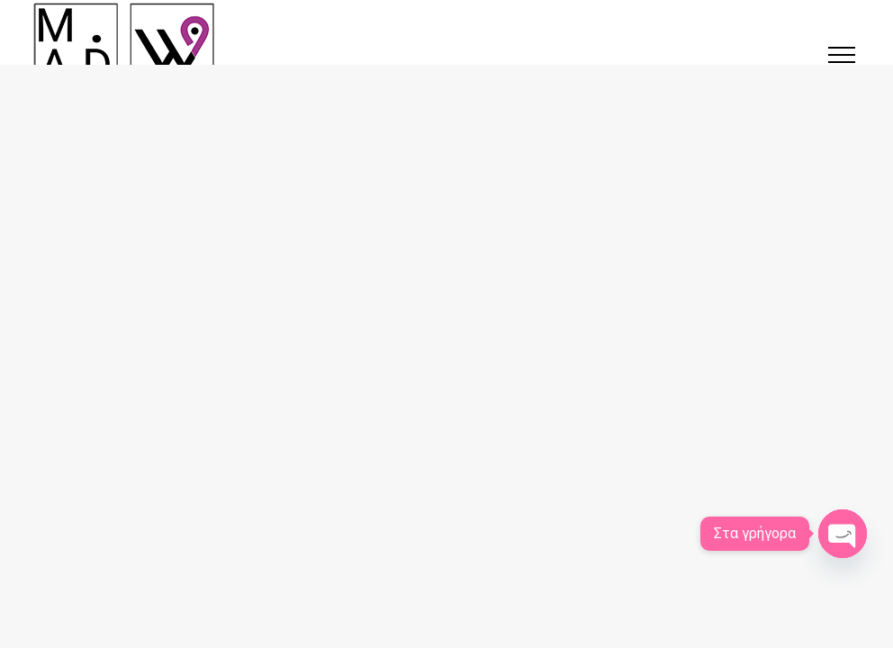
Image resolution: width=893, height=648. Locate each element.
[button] (841, 54)
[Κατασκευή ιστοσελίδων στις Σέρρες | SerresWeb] (124, 45)
